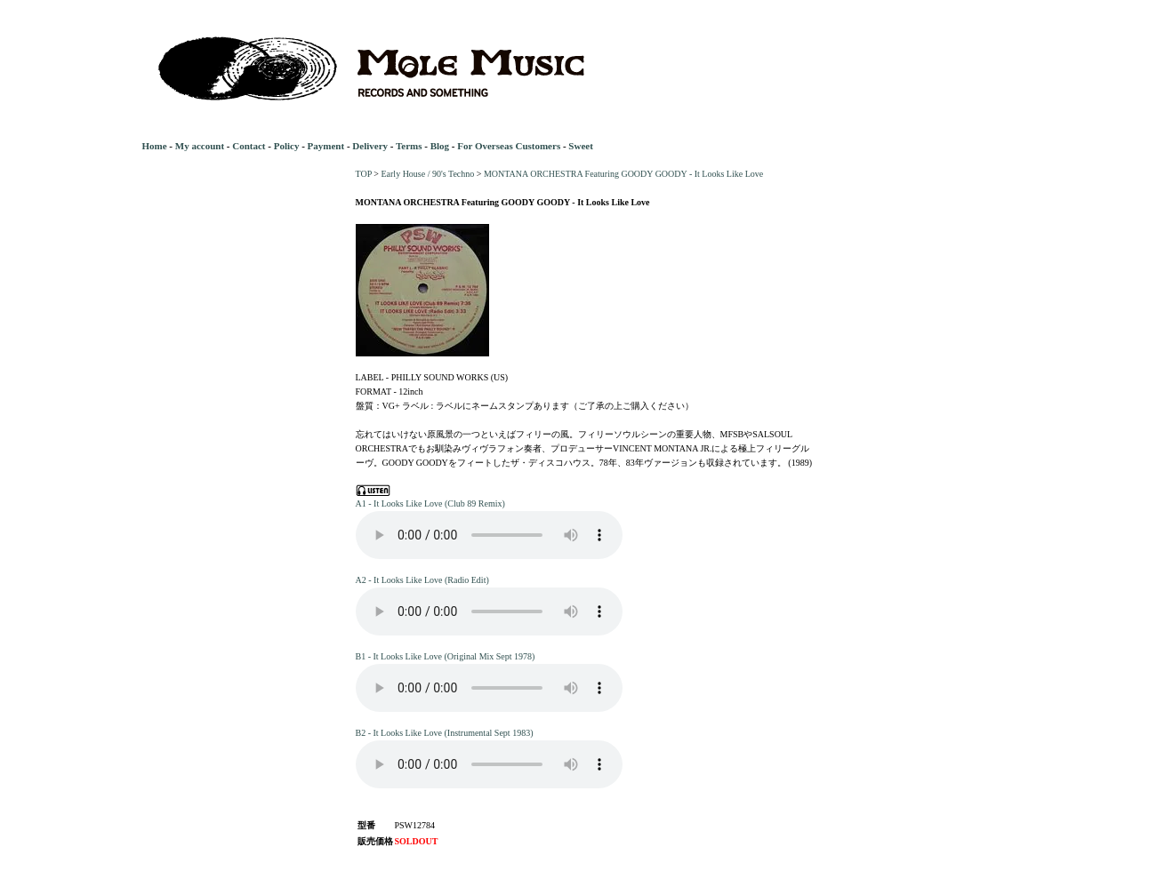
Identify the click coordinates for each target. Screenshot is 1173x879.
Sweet (580, 145)
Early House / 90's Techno (427, 174)
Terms (409, 145)
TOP (364, 174)
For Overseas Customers (508, 145)
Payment (326, 145)
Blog (439, 145)
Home (154, 145)
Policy (287, 145)
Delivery (370, 145)
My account (199, 145)
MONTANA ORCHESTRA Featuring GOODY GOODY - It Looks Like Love (623, 174)
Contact (248, 145)
